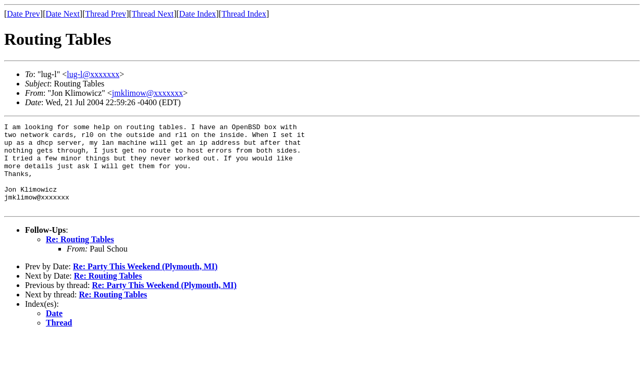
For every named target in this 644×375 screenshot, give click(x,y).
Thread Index (243, 13)
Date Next (63, 13)
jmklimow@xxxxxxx (147, 93)
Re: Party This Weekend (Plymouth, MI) (145, 283)
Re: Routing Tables (80, 256)
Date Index (197, 13)
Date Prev (23, 13)
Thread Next (153, 13)
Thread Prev (105, 13)
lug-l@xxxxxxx (93, 74)
